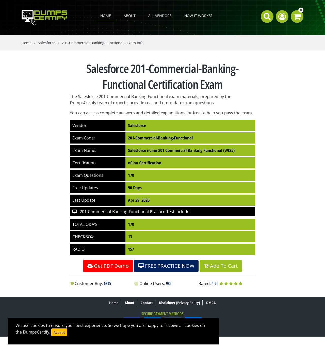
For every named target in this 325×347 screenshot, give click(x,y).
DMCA (211, 302)
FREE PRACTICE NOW (166, 265)
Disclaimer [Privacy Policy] (179, 302)
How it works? (198, 15)
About (130, 15)
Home (105, 15)
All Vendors (160, 15)
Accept (59, 332)
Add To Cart (221, 265)
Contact (147, 302)
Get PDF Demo (108, 265)
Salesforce (46, 42)
